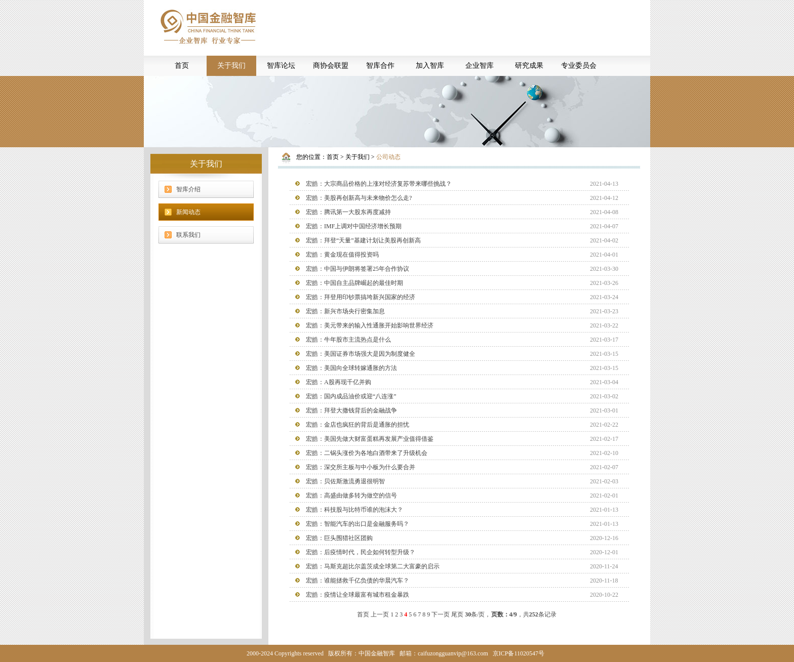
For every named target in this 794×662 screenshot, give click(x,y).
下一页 (440, 614)
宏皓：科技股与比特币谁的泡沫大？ (354, 509)
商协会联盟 (330, 65)
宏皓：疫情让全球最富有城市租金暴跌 (357, 594)
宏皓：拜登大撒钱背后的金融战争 (351, 410)
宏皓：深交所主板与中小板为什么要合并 (360, 467)
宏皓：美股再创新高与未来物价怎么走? (359, 197)
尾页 (457, 614)
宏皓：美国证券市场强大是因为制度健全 (360, 353)
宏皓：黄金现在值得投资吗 (342, 254)
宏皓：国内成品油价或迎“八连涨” (351, 396)
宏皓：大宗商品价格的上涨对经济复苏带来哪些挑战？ (379, 183)
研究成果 (529, 65)
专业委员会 (579, 65)
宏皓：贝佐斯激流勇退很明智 (345, 481)
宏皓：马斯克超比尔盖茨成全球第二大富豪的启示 (373, 566)
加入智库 (430, 65)
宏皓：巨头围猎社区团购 (339, 538)
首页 (182, 65)
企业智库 (479, 65)
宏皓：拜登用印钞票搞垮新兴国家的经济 (360, 297)
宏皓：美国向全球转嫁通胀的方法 (351, 367)
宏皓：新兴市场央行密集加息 (345, 311)
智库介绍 (188, 189)
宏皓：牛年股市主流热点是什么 (348, 339)
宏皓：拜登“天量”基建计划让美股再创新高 (363, 240)
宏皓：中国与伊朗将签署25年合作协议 (357, 268)
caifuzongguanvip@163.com (453, 653)
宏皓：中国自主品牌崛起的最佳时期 (354, 282)
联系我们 (188, 234)
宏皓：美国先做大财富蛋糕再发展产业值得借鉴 (369, 438)
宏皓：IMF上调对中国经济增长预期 (354, 226)
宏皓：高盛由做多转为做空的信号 (351, 495)
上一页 (380, 614)
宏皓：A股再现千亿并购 (338, 382)
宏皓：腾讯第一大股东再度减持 (348, 212)
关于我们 (231, 65)
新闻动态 (188, 212)
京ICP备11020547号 (518, 653)
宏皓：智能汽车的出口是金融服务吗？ (357, 523)
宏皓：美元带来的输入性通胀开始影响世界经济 (369, 325)
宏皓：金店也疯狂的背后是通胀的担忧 (357, 424)
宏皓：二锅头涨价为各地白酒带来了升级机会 (366, 453)
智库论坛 (281, 65)
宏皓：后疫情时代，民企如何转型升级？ (360, 552)
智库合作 (380, 65)
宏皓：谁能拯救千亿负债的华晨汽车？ (357, 580)
